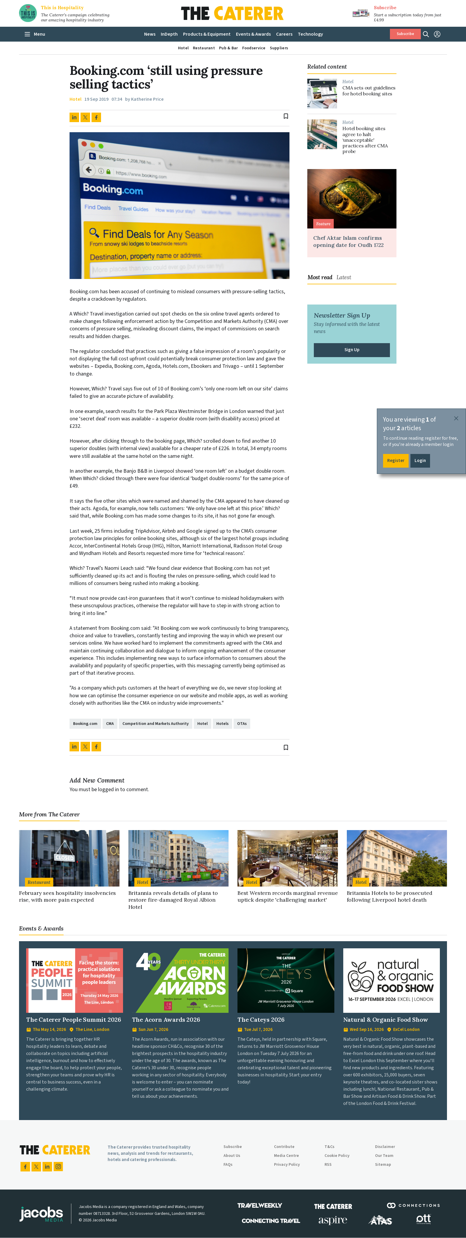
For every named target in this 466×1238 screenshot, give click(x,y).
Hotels (222, 724)
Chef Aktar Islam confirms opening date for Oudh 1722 (348, 241)
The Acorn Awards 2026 (166, 1019)
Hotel (75, 99)
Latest (343, 277)
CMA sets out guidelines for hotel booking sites (369, 90)
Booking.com (85, 724)
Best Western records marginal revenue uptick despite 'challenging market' (287, 896)
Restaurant (39, 882)
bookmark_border (285, 116)
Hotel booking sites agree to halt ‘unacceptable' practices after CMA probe (365, 140)
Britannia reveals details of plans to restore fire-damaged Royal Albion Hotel (173, 900)
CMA (110, 724)
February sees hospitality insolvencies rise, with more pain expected (67, 896)
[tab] (321, 277)
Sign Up (351, 350)
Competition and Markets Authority (155, 724)
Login (420, 461)
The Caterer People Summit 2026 (73, 1019)
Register (395, 461)
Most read (320, 277)
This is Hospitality (62, 7)
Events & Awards (41, 928)
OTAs (242, 724)
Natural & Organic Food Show (386, 1019)
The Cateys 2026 (261, 1019)
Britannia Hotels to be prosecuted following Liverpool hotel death (389, 896)
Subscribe (385, 7)
